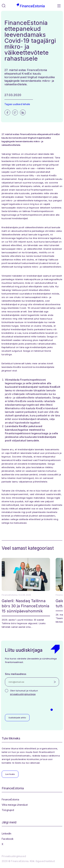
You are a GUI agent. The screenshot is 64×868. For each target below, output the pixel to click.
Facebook (8, 838)
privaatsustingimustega (22, 694)
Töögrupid (8, 810)
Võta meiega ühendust (15, 804)
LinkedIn (6, 833)
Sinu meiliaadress (15, 673)
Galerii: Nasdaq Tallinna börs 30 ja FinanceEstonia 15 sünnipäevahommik (25, 606)
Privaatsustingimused (14, 856)
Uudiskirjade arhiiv (17, 717)
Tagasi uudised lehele (17, 104)
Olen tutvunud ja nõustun (24, 692)
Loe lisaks (10, 774)
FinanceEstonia (10, 799)
